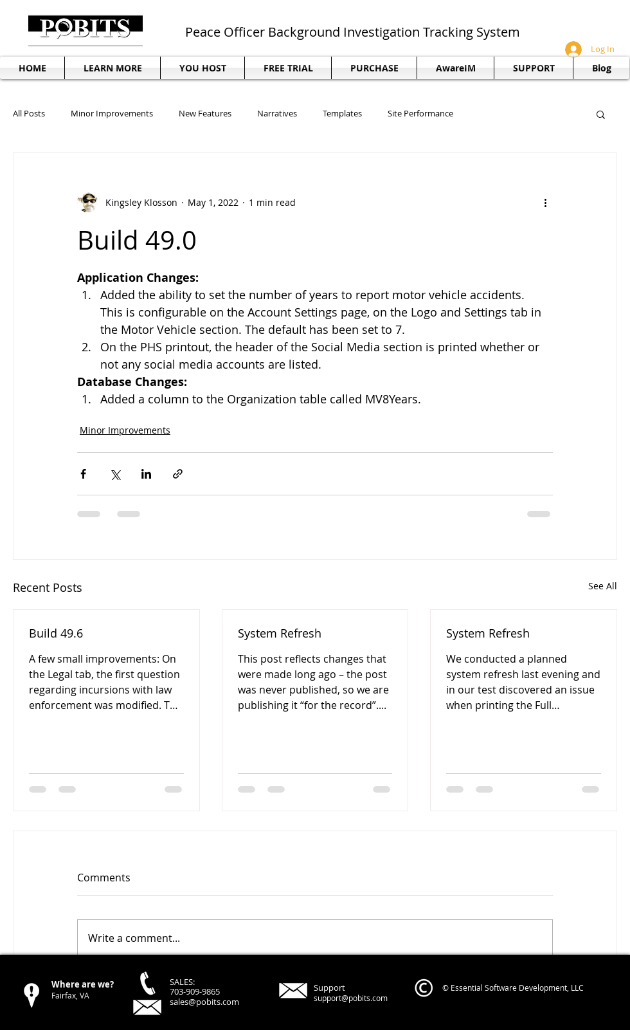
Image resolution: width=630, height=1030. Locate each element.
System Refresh (279, 633)
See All (602, 586)
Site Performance (420, 114)
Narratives (277, 114)
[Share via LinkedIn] (146, 474)
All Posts (29, 114)
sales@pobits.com (204, 1001)
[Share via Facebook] (83, 474)
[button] (533, 68)
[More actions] (545, 202)
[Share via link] (178, 474)
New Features (205, 114)
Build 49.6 (56, 633)
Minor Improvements (112, 114)
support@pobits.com (351, 998)
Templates (342, 114)
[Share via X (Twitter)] (115, 474)
